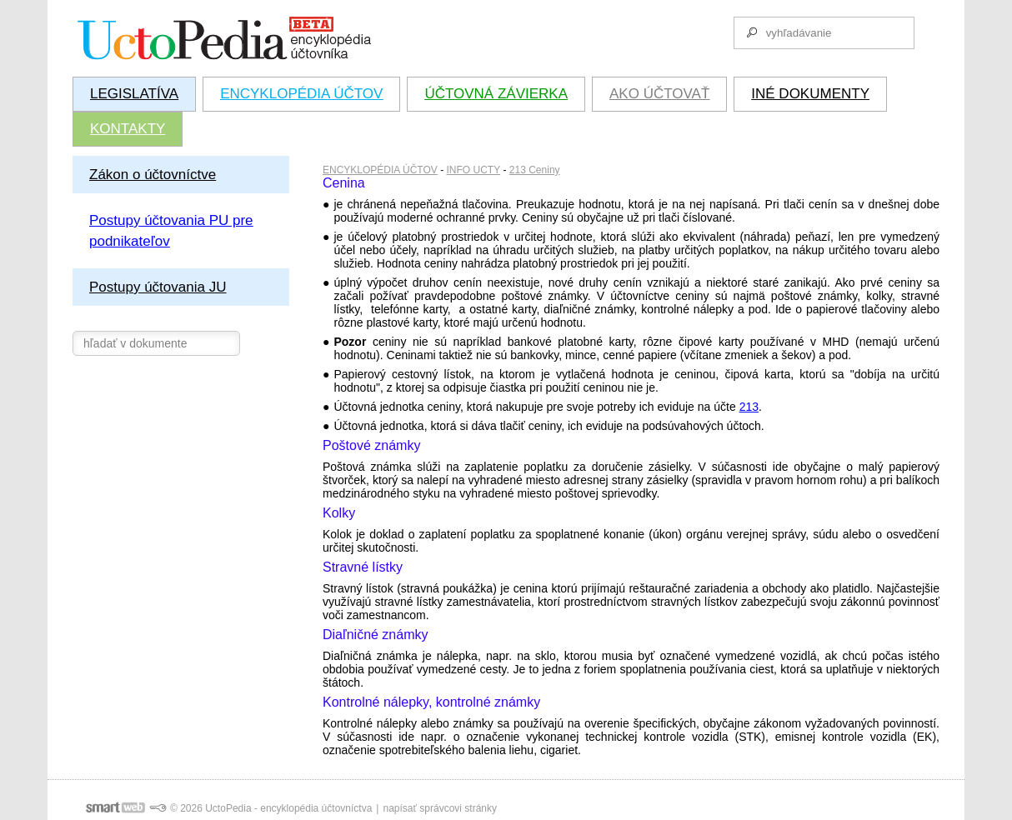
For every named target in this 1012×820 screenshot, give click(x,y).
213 (749, 406)
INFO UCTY (474, 170)
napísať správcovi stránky (440, 808)
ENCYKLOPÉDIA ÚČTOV (380, 170)
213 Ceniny (534, 170)
